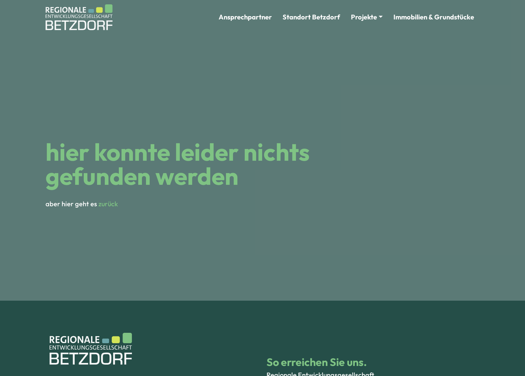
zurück (108, 204)
